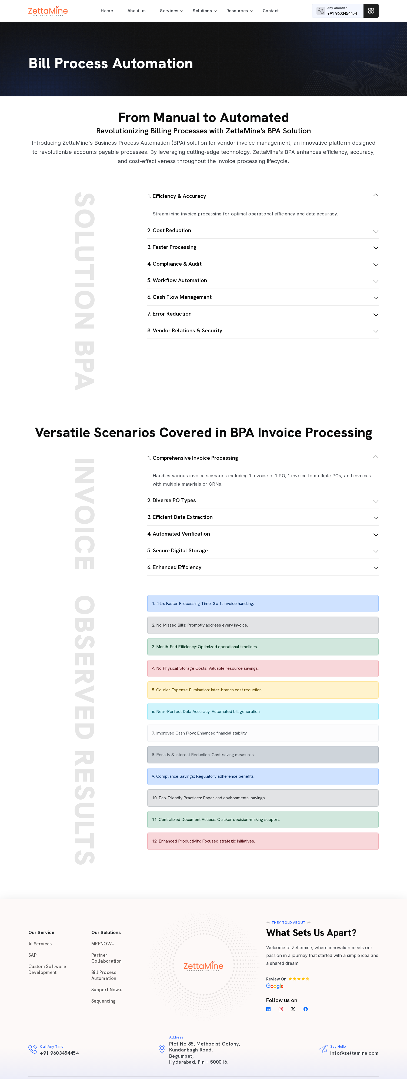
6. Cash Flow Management (179, 296)
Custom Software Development (47, 969)
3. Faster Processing (171, 247)
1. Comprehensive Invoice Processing (192, 457)
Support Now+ (106, 990)
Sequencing (103, 1001)
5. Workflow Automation (177, 280)
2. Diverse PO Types (171, 500)
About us (136, 10)
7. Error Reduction (169, 313)
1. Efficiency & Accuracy (176, 195)
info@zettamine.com (354, 1053)
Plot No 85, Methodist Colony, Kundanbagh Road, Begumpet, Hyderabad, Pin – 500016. (204, 1053)
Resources (237, 10)
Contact (271, 10)
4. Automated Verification (178, 533)
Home (107, 10)
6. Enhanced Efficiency (174, 567)
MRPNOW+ (102, 944)
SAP (32, 955)
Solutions (202, 10)
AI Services (40, 944)
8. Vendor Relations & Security (184, 330)
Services (169, 10)
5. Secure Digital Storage (177, 550)
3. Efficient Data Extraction (180, 516)
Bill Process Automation (103, 975)
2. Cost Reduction (169, 230)
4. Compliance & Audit (174, 263)
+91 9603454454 (342, 13)
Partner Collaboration (106, 958)
